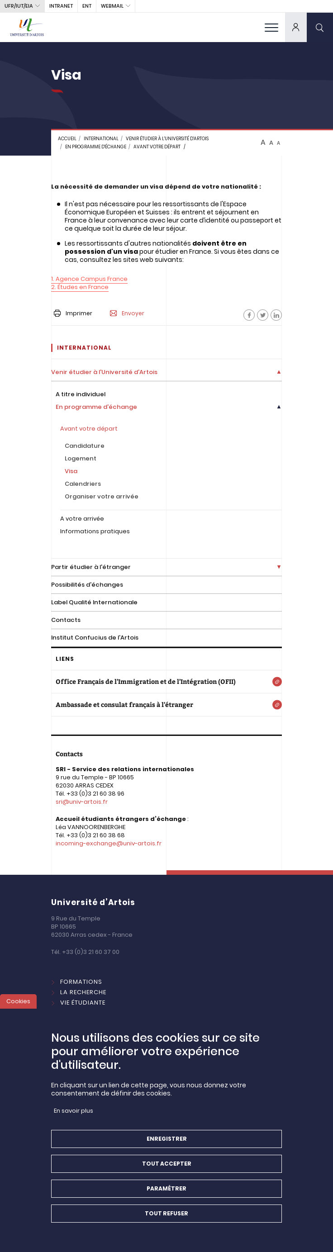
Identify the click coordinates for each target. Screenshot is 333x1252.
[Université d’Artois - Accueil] (27, 27)
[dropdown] (296, 27)
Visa (71, 471)
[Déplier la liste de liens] (279, 372)
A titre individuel (80, 394)
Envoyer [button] (127, 313)
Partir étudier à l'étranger (91, 567)
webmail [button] (112, 5)
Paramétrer (166, 1200)
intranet (61, 5)
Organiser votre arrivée (101, 496)
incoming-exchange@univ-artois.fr (109, 843)
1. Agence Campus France (89, 279)
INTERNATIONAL (101, 138)
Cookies (18, 1012)
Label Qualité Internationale (94, 602)
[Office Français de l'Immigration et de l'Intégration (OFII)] (166, 681)
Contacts (66, 620)
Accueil (67, 138)
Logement (80, 458)
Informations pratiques (95, 531)
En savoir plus (73, 1122)
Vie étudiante (82, 1002)
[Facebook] (249, 315)
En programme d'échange (95, 146)
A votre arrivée (82, 518)
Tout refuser (166, 1224)
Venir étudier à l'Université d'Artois (167, 138)
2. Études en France (80, 287)
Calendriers (83, 483)
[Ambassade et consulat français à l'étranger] (166, 704)
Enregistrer (167, 1150)
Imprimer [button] (73, 313)
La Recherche (83, 992)
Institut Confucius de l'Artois (94, 637)
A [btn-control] (263, 142)
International (84, 1013)
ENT (86, 5)
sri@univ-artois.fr (82, 801)
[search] (320, 27)
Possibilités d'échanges (87, 584)
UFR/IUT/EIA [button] (19, 5)
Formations (81, 981)
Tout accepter (166, 1175)
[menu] (271, 27)
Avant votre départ (157, 146)
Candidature (85, 445)
